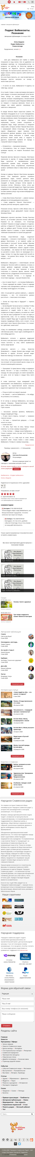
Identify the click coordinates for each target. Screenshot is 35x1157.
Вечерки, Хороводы (18, 1073)
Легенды (21, 1091)
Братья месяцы (8, 1048)
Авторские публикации (12, 36)
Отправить (6, 1025)
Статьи (4, 1076)
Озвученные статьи (9, 1057)
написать (16, 469)
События (4, 1066)
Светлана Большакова (20, 455)
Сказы (3, 1088)
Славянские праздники (10, 1052)
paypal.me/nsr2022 (25, 978)
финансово (24, 950)
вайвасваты (5, 475)
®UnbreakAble (20, 1154)
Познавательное (19, 1070)
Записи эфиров (8, 1044)
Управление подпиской (12, 1104)
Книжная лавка (23, 1059)
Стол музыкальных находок (12, 1050)
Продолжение (29, 445)
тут (20, 49)
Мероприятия (8, 1102)
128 (19, 1)
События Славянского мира (12, 1068)
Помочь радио (8, 1107)
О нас (25, 1104)
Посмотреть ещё (17, 684)
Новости (4, 1039)
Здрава (5, 1078)
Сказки (13, 1091)
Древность (24, 1078)
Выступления (7, 1070)
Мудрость (6, 1080)
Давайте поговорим (9, 1059)
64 (22, 1)
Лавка (25, 1100)
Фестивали (27, 1068)
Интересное (23, 1083)
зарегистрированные (21, 498)
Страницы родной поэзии (11, 1061)
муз (24, 1)
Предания (6, 1091)
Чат (28, 8)
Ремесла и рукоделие (10, 1083)
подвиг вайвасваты (17, 475)
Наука (13, 1080)
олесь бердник (6, 478)
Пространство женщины (11, 1055)
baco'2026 (5, 1154)
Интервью (18, 1048)
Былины (5, 1093)
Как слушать (20, 1102)
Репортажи (27, 1050)
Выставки (6, 1073)
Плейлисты (24, 1097)
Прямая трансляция (10, 1097)
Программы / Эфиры (9, 1042)
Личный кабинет (23, 1107)
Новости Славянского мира (12, 1046)
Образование (14, 1078)
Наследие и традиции (10, 1085)
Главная (4, 1037)
